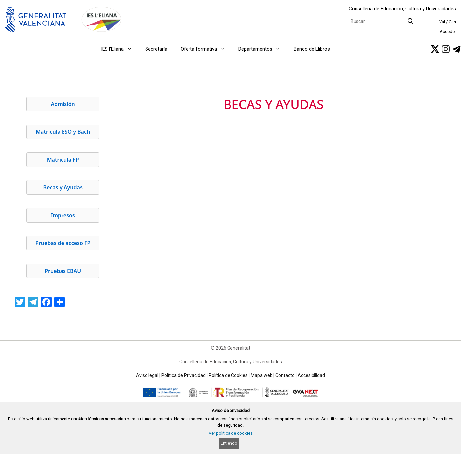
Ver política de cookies (231, 433)
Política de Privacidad (183, 375)
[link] (435, 49)
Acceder (448, 31)
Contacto (285, 375)
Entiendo (229, 443)
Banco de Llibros (312, 49)
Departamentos (262, 49)
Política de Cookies (228, 375)
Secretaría (156, 49)
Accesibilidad (311, 375)
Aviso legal (147, 375)
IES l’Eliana (120, 49)
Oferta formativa (206, 49)
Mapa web (261, 375)
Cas (452, 21)
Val (442, 21)
